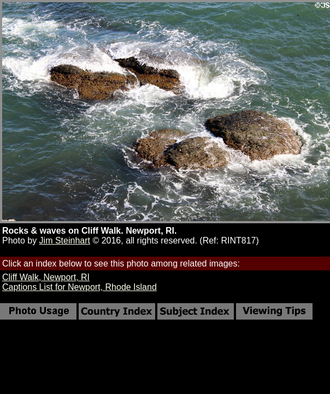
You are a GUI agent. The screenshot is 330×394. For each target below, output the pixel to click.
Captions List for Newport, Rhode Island (79, 287)
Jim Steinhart (64, 240)
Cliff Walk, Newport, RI (46, 277)
